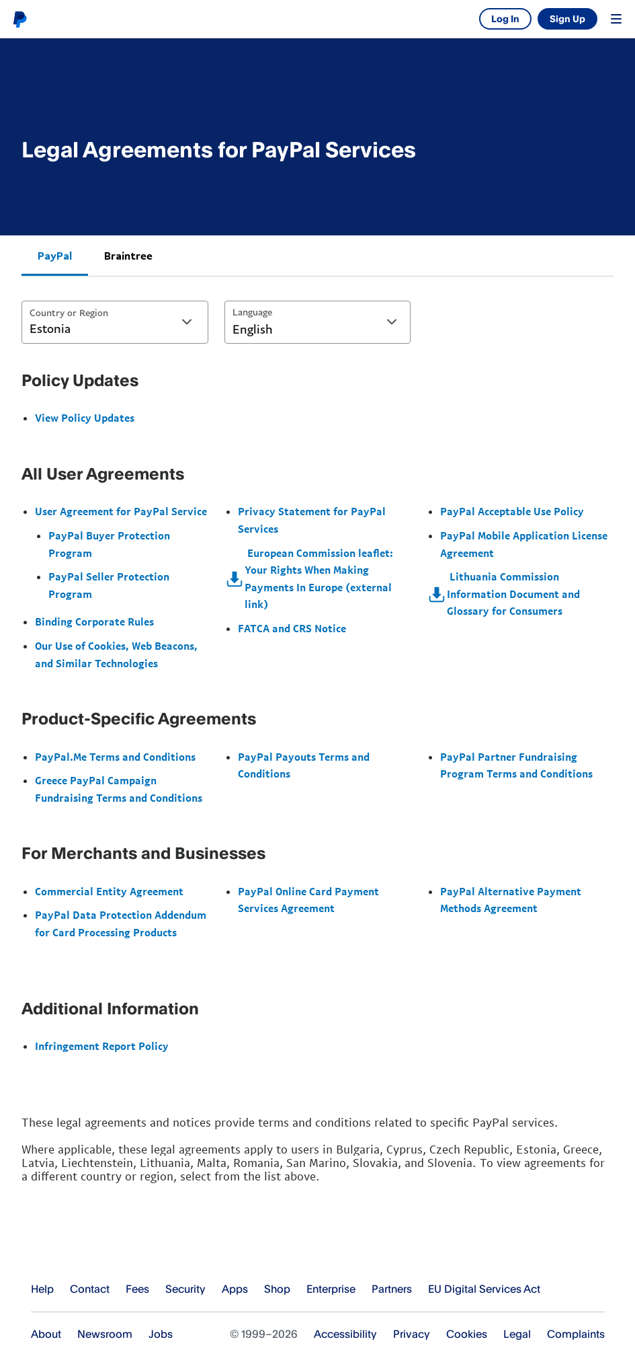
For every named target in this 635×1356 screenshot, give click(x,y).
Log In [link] (505, 18)
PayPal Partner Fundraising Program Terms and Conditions (516, 765)
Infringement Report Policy (102, 1046)
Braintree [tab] (128, 255)
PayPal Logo (82, 1247)
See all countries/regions (594, 1290)
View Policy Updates (84, 417)
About (46, 1334)
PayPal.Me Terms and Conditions (115, 756)
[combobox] (115, 322)
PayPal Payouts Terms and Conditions (304, 765)
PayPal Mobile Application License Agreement (523, 544)
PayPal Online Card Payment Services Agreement (308, 899)
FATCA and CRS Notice (292, 628)
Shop (277, 1288)
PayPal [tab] (55, 255)
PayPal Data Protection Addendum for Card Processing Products (120, 923)
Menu (616, 19)
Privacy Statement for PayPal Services (312, 519)
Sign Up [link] (567, 18)
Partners (392, 1288)
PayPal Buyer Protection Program (109, 544)
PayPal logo (19, 19)
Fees (137, 1288)
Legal (517, 1334)
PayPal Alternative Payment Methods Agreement (510, 899)
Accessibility (345, 1334)
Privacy (411, 1334)
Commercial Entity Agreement (109, 891)
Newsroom (104, 1334)
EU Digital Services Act (484, 1288)
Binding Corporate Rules (94, 621)
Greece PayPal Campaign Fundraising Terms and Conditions (118, 789)
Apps (235, 1288)
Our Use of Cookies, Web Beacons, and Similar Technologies (116, 654)
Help (42, 1288)
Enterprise (330, 1288)
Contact (90, 1288)
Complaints (576, 1334)
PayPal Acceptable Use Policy (512, 511)
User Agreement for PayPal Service (121, 511)
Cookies (466, 1334)
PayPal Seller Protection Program (108, 585)
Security (185, 1288)
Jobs (161, 1334)
